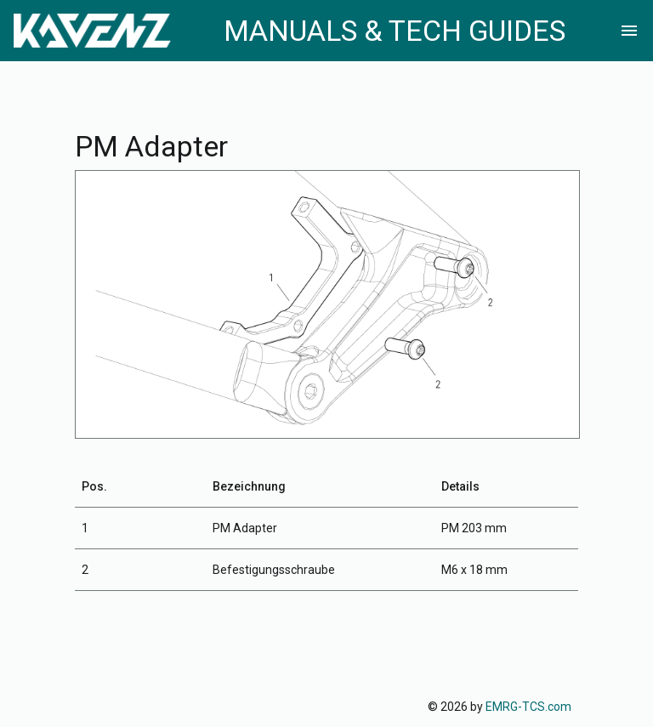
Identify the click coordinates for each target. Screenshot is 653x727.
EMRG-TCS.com (528, 706)
